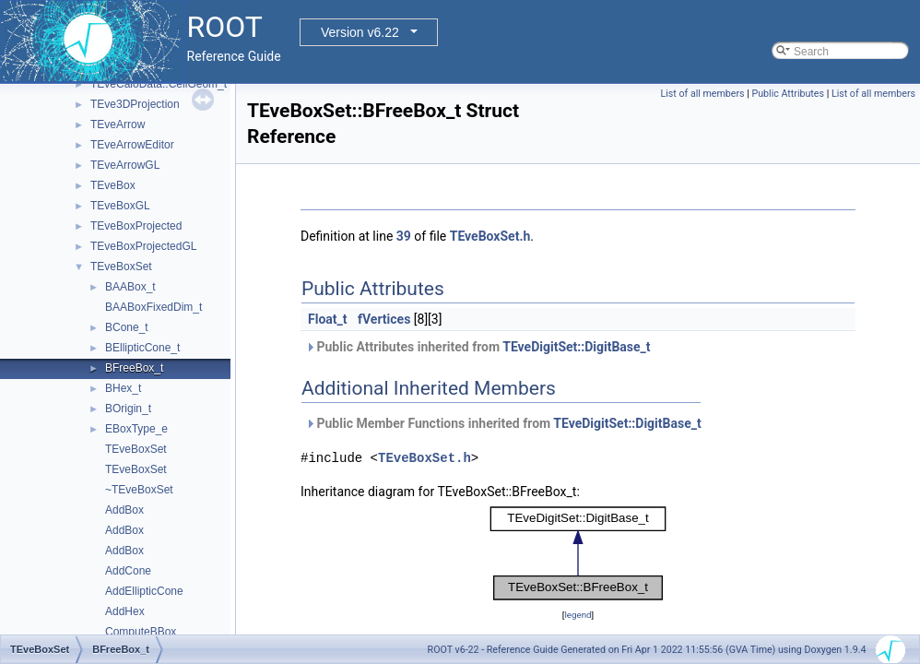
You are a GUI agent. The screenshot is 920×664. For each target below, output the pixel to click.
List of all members (703, 94)
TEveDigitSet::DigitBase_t (576, 346)
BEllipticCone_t (142, 347)
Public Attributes (787, 94)
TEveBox (113, 185)
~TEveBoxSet (139, 489)
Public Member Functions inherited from (503, 423)
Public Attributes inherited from (478, 346)
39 (403, 236)
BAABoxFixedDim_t (153, 307)
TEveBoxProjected (136, 225)
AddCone (128, 570)
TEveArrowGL (124, 165)
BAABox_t (130, 286)
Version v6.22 (360, 32)
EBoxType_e (136, 428)
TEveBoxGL (120, 205)
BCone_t (126, 327)
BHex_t (123, 388)
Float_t (328, 319)
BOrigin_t (128, 408)
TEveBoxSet (121, 266)
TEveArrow (117, 124)
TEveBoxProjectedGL (143, 246)
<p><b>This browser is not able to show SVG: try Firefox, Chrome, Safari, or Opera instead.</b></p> (578, 553)
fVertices (384, 319)
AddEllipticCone (144, 591)
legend (577, 615)
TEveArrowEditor (132, 144)
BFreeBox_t (134, 368)
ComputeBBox (140, 631)
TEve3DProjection (135, 104)
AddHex (125, 611)
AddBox (124, 510)
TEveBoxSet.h (490, 236)
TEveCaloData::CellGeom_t (158, 83)
